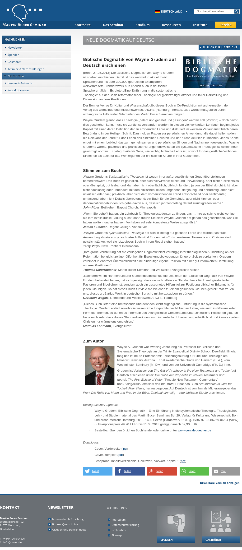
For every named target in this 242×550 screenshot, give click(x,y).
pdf (120, 455)
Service (225, 25)
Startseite (83, 25)
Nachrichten (13, 76)
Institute (200, 25)
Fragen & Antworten (18, 83)
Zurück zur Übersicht (220, 47)
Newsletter (12, 47)
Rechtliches (119, 530)
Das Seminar (113, 25)
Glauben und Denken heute (69, 529)
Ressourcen (171, 25)
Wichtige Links (117, 508)
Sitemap (117, 535)
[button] (97, 471)
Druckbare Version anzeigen (220, 483)
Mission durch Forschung (68, 519)
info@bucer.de (12, 542)
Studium (143, 25)
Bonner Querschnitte (65, 524)
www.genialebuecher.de (194, 430)
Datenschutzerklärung (125, 525)
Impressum (119, 519)
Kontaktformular (15, 90)
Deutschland (168, 11)
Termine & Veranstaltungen (23, 69)
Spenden (10, 54)
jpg (124, 448)
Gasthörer (11, 62)
